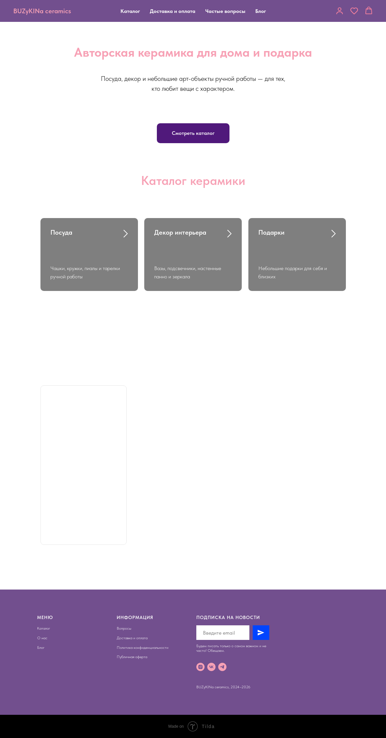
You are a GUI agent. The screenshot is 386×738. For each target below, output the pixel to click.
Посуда (61, 232)
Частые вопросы (225, 11)
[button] (340, 11)
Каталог (130, 11)
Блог (260, 11)
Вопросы (124, 628)
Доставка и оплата (172, 11)
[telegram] (222, 667)
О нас (42, 638)
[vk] (211, 667)
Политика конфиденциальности (142, 647)
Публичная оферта (132, 656)
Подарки (271, 232)
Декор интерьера (180, 232)
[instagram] (200, 667)
